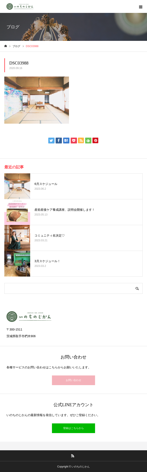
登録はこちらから (73, 428)
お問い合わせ (73, 380)
